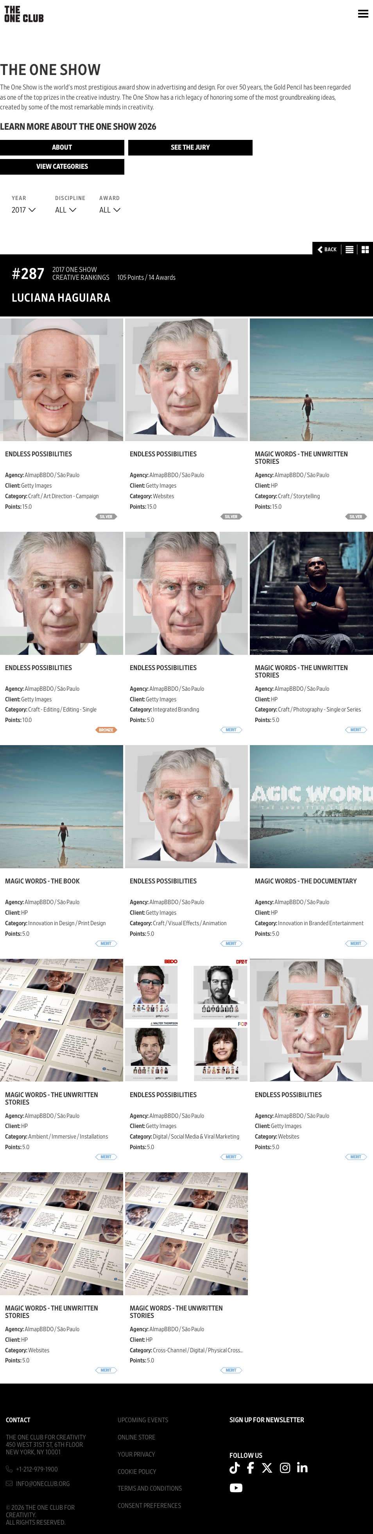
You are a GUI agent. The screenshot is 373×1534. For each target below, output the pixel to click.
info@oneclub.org (43, 1483)
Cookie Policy (137, 1471)
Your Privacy (136, 1454)
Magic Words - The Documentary (306, 881)
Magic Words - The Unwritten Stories (301, 458)
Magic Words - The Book (42, 881)
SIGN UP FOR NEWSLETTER (267, 1420)
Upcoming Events (143, 1420)
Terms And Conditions (150, 1488)
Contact (18, 1420)
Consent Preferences (149, 1505)
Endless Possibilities (38, 454)
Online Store (137, 1437)
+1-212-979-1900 (37, 1469)
